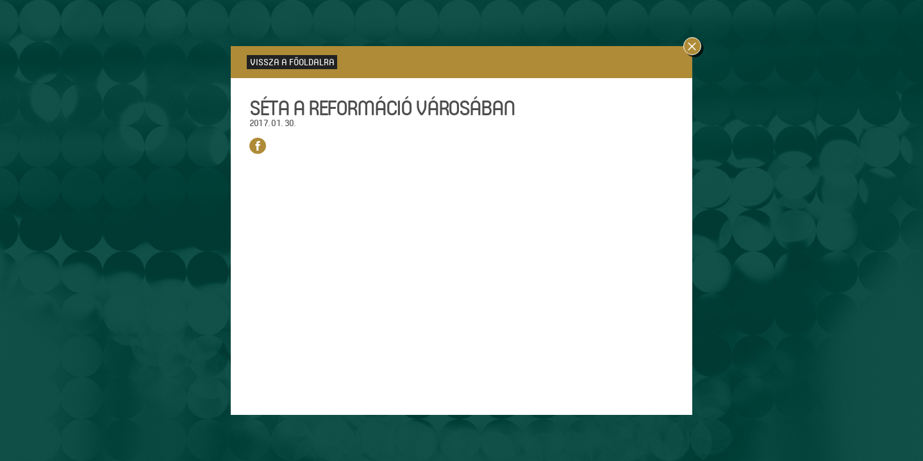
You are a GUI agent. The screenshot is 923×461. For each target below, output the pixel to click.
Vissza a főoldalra (292, 62)
